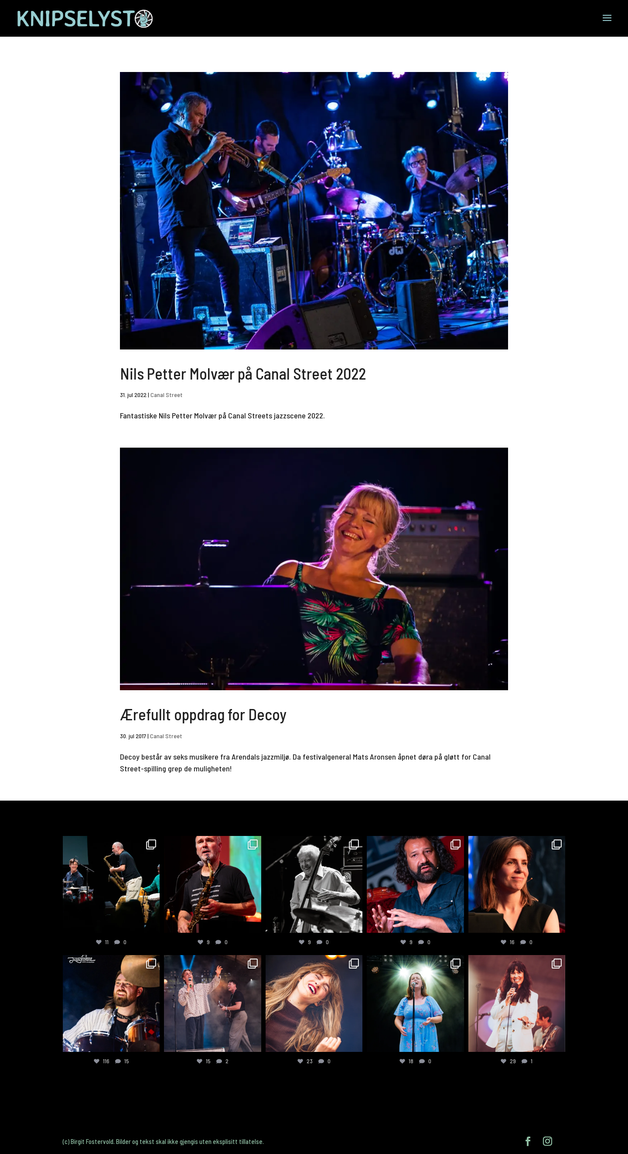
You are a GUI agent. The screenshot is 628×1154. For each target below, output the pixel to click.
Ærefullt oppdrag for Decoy (203, 714)
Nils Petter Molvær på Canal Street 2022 (243, 373)
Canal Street (166, 394)
